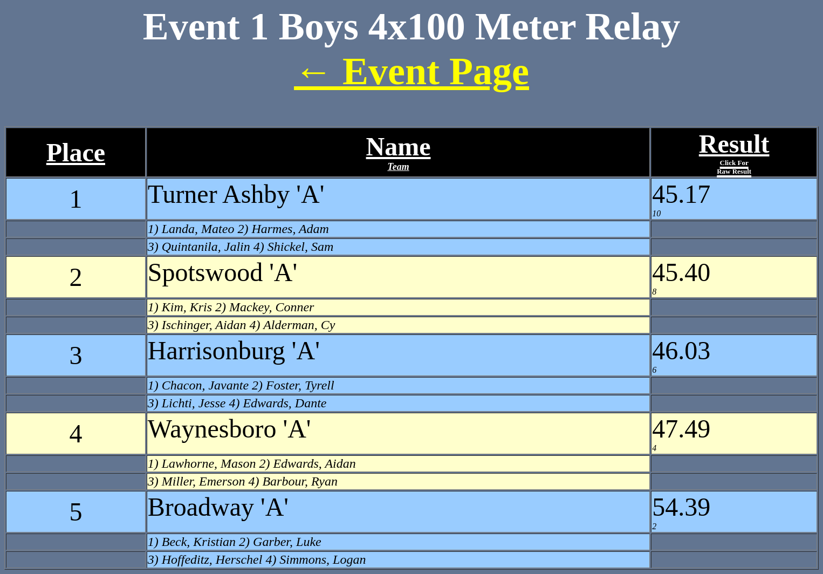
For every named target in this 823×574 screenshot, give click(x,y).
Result (734, 152)
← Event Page (411, 71)
